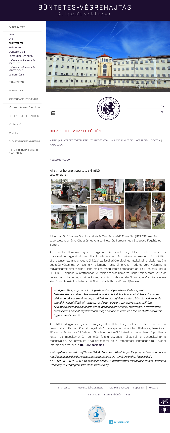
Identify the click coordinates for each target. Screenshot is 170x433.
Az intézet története (73, 140)
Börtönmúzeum (17, 74)
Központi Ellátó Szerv (21, 56)
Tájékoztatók (99, 140)
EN (162, 112)
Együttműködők (112, 394)
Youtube (153, 387)
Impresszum (65, 387)
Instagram (94, 394)
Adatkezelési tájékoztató (90, 387)
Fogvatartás (16, 82)
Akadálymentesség (118, 387)
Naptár (53, 113)
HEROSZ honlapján (92, 345)
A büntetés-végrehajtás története (22, 62)
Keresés (163, 106)
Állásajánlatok (122, 140)
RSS (128, 394)
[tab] (22, 27)
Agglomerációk (60, 160)
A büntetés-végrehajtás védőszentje (22, 69)
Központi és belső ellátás (24, 107)
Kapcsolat (57, 145)
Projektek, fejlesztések (23, 116)
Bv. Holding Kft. (17, 52)
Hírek (12, 34)
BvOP (11, 39)
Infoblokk (164, 409)
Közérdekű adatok (148, 140)
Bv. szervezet (16, 27)
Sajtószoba (15, 90)
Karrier (13, 133)
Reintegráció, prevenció (23, 99)
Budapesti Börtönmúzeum (24, 141)
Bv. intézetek (16, 43)
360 (164, 401)
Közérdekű (14, 124)
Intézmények (16, 47)
